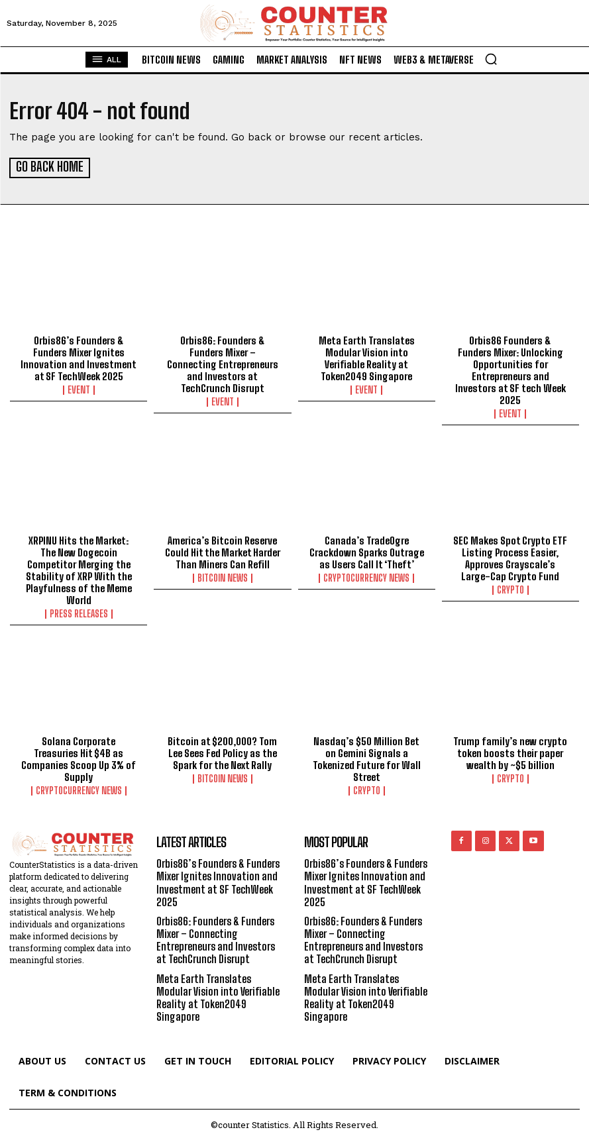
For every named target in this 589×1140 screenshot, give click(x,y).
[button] (491, 59)
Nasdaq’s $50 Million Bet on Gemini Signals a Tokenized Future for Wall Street (367, 758)
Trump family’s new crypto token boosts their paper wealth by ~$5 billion (510, 752)
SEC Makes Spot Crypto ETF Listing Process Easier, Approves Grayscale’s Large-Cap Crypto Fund (510, 557)
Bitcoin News (222, 577)
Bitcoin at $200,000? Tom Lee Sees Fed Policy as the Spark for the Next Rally (222, 752)
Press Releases (79, 612)
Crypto (510, 589)
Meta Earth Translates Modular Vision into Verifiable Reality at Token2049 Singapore (367, 357)
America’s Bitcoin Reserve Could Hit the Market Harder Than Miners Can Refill (222, 551)
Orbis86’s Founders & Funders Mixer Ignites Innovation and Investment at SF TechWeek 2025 (78, 357)
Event (79, 388)
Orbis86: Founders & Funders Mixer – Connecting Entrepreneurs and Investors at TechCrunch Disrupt (222, 363)
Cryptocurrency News (366, 577)
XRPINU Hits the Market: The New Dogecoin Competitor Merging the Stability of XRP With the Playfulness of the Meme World (79, 569)
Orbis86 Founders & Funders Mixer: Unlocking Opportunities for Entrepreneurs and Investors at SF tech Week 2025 (510, 369)
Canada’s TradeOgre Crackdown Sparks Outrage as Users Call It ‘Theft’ (366, 551)
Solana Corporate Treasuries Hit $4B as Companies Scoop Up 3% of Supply (78, 758)
